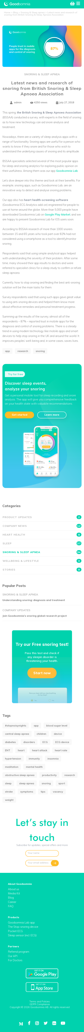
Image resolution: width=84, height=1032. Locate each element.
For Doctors (15, 960)
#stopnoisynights (15, 725)
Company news (42, 526)
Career (12, 902)
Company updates (16, 610)
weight (9, 799)
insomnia (53, 758)
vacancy (58, 791)
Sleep (42, 543)
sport (61, 783)
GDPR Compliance (40, 1004)
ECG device (62, 742)
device (58, 733)
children (41, 733)
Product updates (42, 517)
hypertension (13, 758)
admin (16, 102)
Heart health (42, 535)
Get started (19, 414)
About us (13, 889)
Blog (11, 897)
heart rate (61, 750)
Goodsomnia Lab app (21, 922)
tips (43, 791)
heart (21, 750)
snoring (40, 351)
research (23, 351)
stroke (9, 791)
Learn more (51, 414)
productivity (49, 775)
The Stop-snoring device (23, 926)
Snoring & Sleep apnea (42, 74)
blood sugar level (56, 725)
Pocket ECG (15, 931)
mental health (34, 766)
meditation (11, 766)
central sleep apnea (17, 733)
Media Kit (14, 893)
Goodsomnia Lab (67, 170)
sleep (8, 783)
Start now (42, 673)
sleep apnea (26, 783)
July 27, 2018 (65, 102)
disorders (29, 742)
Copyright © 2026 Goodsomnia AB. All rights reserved (40, 1007)
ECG (45, 742)
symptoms (26, 791)
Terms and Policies (39, 1001)
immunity (34, 758)
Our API (13, 956)
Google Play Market (57, 214)
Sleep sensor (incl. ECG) (22, 935)
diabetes (10, 742)
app (7, 351)
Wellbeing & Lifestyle (42, 561)
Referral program (18, 951)
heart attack (39, 750)
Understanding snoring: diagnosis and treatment (33, 600)
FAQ (10, 906)
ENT (7, 750)
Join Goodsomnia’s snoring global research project (34, 615)
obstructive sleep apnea (19, 775)
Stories (42, 570)
